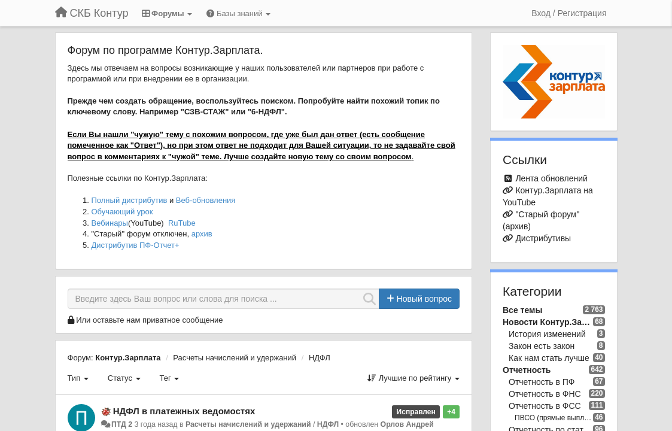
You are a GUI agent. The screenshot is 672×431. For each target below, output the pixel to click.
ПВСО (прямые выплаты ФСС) (554, 418)
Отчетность (527, 370)
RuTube (182, 222)
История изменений (547, 334)
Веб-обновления (206, 200)
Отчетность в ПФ (541, 382)
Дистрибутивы (543, 238)
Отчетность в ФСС (545, 406)
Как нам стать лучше (549, 358)
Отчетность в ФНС (545, 394)
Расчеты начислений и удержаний (234, 357)
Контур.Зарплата (127, 357)
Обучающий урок (122, 211)
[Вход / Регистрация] (569, 13)
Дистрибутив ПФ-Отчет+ (136, 245)
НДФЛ (319, 357)
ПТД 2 (121, 424)
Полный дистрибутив (130, 200)
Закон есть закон (541, 346)
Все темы (522, 310)
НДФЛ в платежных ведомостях (184, 411)
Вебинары (110, 222)
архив (201, 233)
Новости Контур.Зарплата (548, 322)
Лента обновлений (551, 178)
